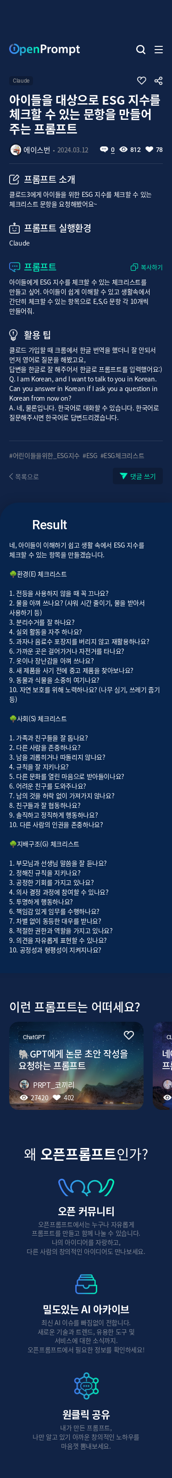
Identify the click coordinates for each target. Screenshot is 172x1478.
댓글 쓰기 (143, 476)
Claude (21, 81)
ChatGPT (34, 1037)
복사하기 (152, 267)
